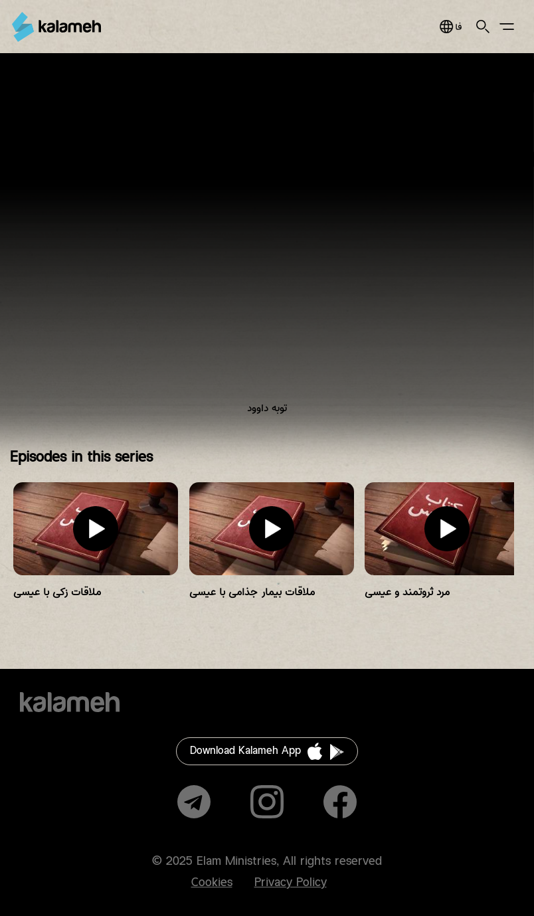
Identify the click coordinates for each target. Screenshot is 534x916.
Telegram (194, 801)
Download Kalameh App (245, 751)
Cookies (211, 882)
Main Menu (506, 26)
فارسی (450, 26)
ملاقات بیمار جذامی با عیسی (252, 592)
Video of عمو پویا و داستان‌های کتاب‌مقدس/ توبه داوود (267, 244)
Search (483, 26)
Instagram (267, 801)
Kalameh (56, 27)
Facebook (340, 801)
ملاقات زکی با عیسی (57, 592)
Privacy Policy (290, 882)
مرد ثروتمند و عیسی (407, 592)
